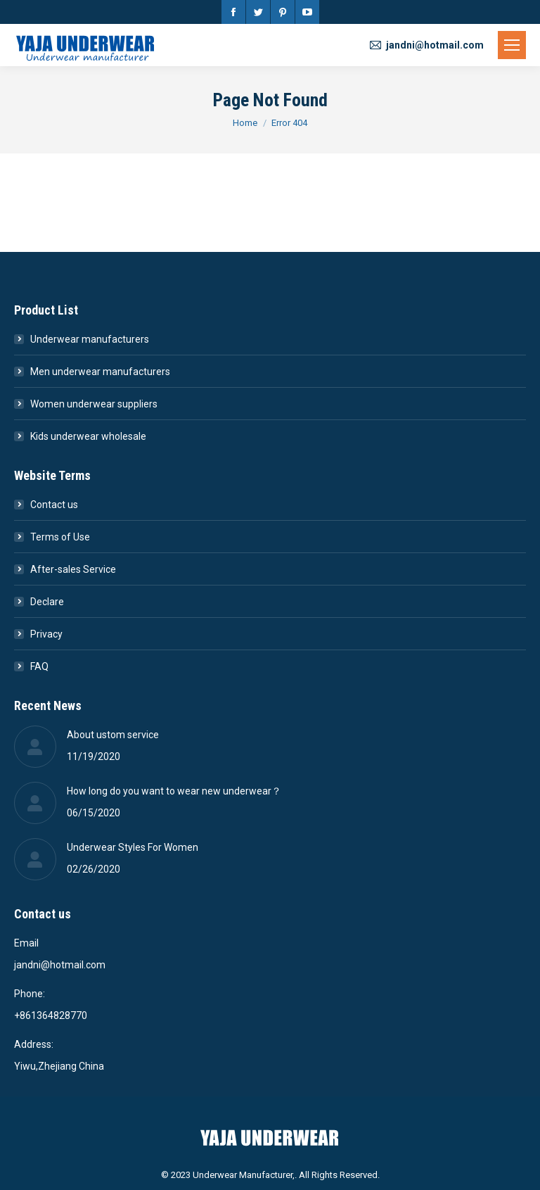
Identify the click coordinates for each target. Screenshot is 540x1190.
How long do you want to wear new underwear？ (174, 791)
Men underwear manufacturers (100, 371)
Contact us (54, 504)
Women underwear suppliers (94, 404)
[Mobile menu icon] (512, 45)
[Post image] (35, 747)
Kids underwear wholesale (88, 436)
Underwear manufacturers (89, 339)
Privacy (46, 634)
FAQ (39, 666)
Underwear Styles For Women (132, 847)
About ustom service (113, 734)
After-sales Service (73, 569)
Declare (47, 601)
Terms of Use (60, 537)
